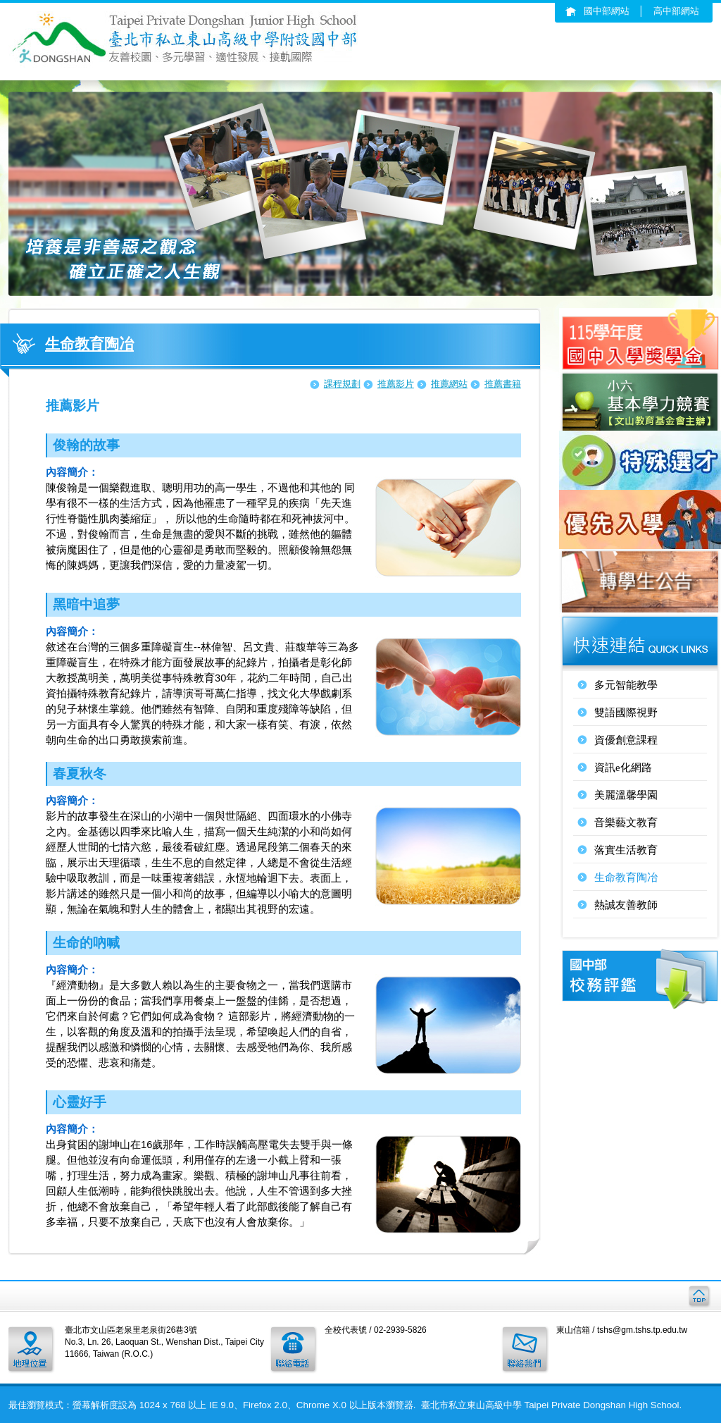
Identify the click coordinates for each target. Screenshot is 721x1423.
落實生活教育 (626, 850)
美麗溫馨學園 (626, 795)
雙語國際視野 (626, 712)
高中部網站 (676, 11)
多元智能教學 (626, 685)
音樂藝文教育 (626, 822)
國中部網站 (606, 11)
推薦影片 (395, 383)
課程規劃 (342, 383)
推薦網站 (449, 383)
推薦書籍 (502, 383)
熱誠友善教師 (626, 905)
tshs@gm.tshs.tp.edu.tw (642, 1330)
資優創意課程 (626, 740)
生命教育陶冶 (626, 877)
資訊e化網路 (623, 767)
